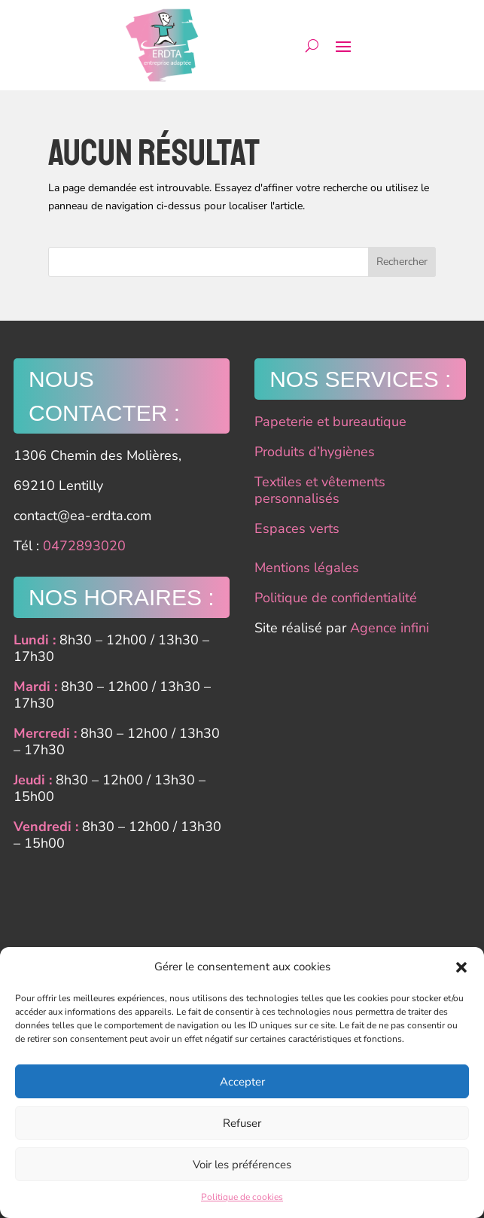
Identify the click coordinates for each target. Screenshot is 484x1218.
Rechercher (402, 261)
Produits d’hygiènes (314, 452)
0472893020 (84, 546)
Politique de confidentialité (335, 598)
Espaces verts (296, 528)
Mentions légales (306, 568)
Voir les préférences (242, 1164)
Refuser (242, 1123)
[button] (461, 967)
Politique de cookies (242, 1197)
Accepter (242, 1081)
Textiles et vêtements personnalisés (319, 490)
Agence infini (389, 628)
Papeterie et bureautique (330, 422)
